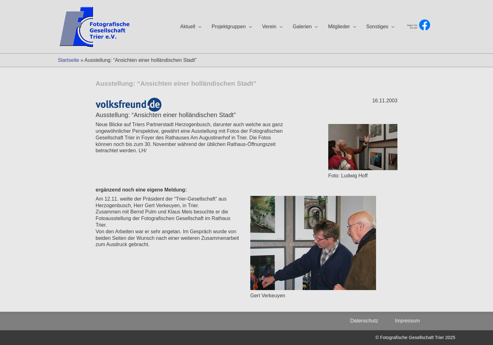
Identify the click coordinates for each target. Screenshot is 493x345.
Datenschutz (367, 320)
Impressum (407, 320)
